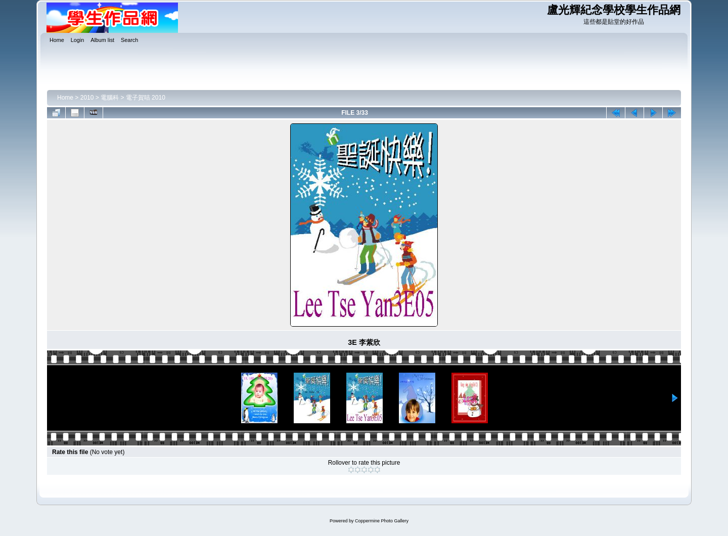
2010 (87, 97)
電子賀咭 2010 (145, 97)
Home (65, 97)
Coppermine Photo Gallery (381, 520)
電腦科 (110, 97)
